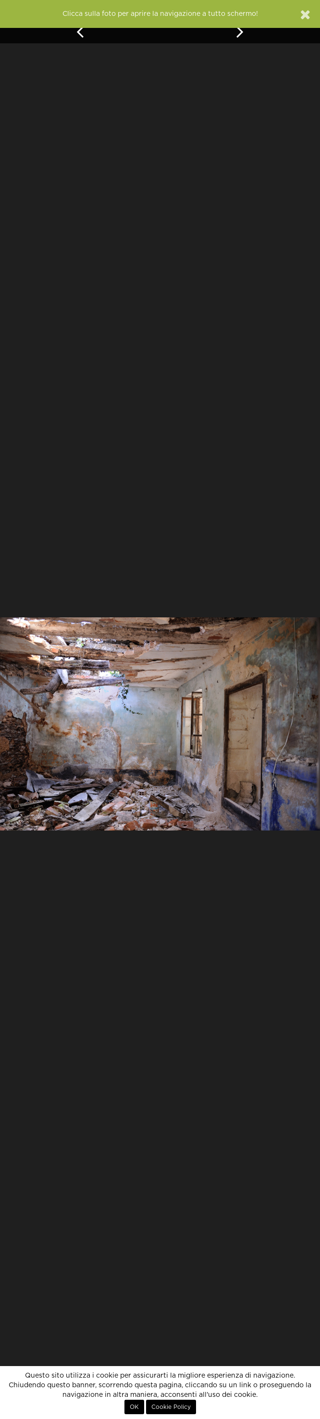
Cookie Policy (171, 1407)
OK (134, 1407)
